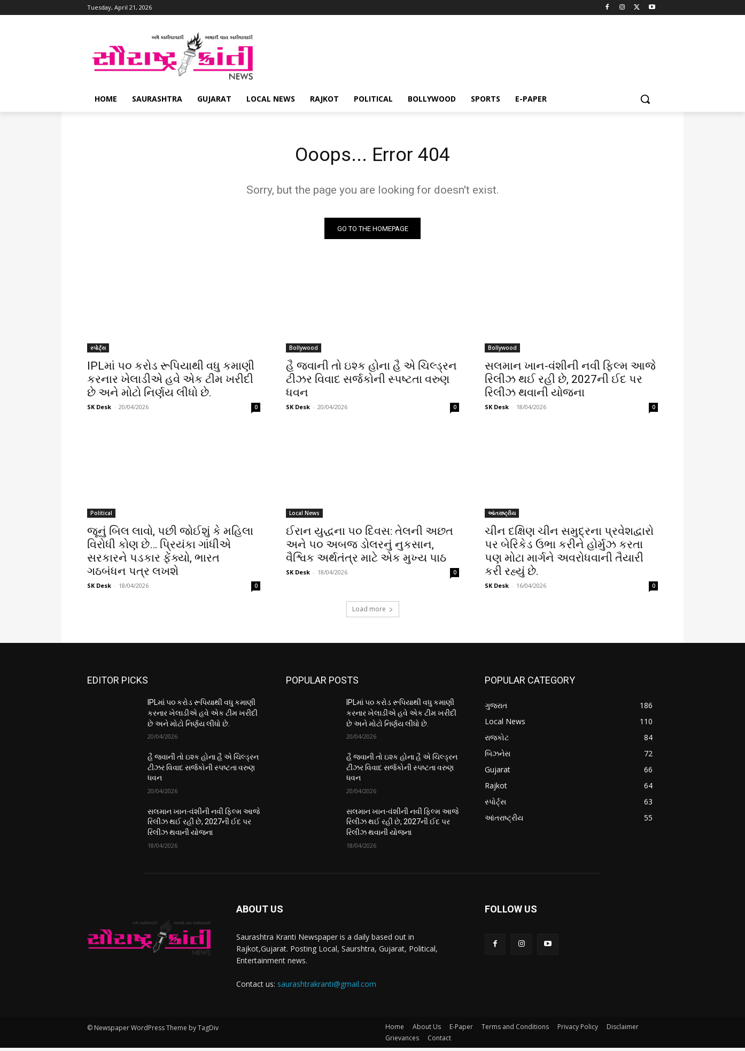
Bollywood (303, 351)
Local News (304, 516)
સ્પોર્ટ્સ (98, 351)
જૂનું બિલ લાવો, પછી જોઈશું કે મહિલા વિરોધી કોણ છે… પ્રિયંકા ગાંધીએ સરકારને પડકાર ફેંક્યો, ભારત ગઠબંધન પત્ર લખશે (170, 554)
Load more (372, 612)
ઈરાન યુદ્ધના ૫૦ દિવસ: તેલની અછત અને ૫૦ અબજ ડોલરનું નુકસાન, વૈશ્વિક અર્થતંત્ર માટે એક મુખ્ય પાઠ (369, 547)
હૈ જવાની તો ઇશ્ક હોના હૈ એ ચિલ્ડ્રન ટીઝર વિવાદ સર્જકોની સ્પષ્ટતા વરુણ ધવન (371, 382)
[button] (645, 99)
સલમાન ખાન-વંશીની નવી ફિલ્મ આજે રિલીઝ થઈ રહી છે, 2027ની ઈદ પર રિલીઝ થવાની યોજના (570, 382)
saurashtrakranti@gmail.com (326, 987)
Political (101, 516)
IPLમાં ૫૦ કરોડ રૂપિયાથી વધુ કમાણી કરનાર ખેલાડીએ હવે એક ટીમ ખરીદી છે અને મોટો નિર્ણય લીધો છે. (170, 382)
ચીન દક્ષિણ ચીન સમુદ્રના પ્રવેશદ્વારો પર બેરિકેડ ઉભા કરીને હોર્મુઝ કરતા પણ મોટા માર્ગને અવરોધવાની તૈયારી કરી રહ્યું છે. (569, 554)
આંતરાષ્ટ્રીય (502, 516)
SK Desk (99, 410)
